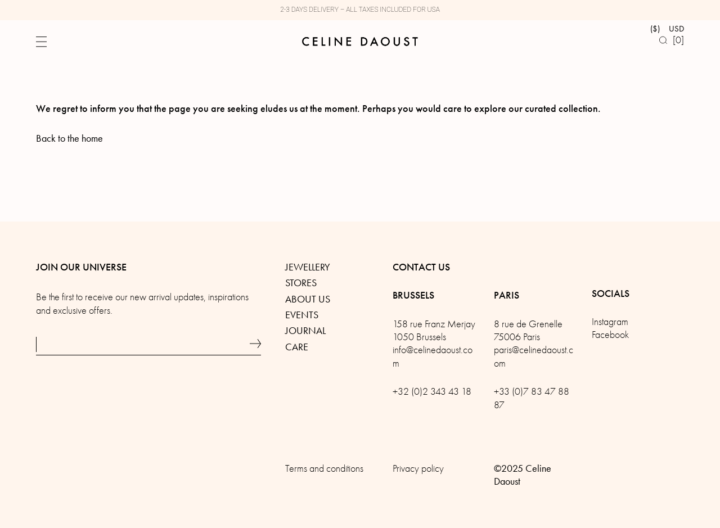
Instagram (610, 322)
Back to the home (69, 138)
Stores (301, 283)
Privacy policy (418, 469)
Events (301, 315)
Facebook (610, 335)
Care (296, 347)
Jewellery (307, 267)
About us (307, 299)
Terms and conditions (324, 469)
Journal (305, 330)
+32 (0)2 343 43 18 (432, 392)
